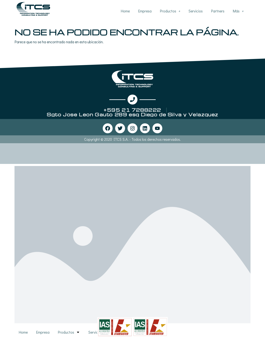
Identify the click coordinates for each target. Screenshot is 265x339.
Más (238, 11)
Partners (217, 10)
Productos (170, 11)
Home (125, 10)
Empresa (145, 10)
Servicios (195, 10)
